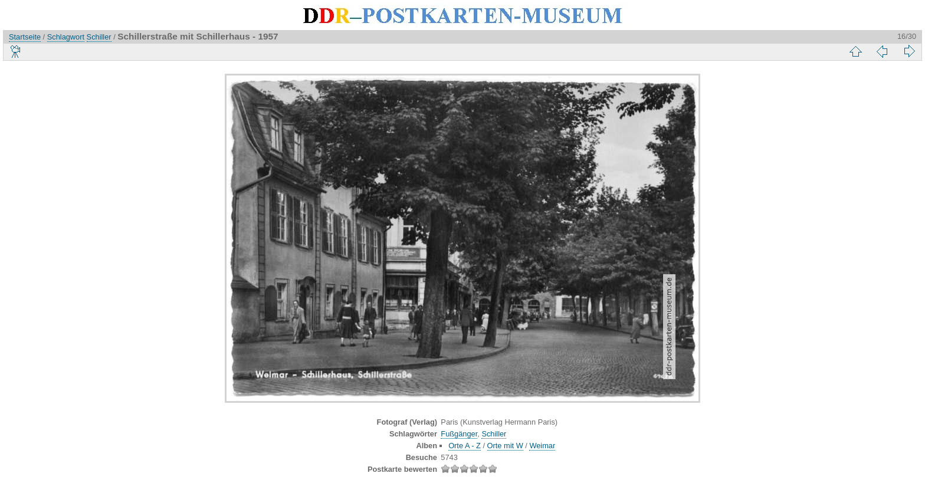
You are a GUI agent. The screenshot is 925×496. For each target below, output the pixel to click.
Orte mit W (505, 445)
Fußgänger (459, 433)
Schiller (99, 36)
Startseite (25, 36)
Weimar (542, 445)
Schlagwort (65, 36)
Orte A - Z (464, 445)
